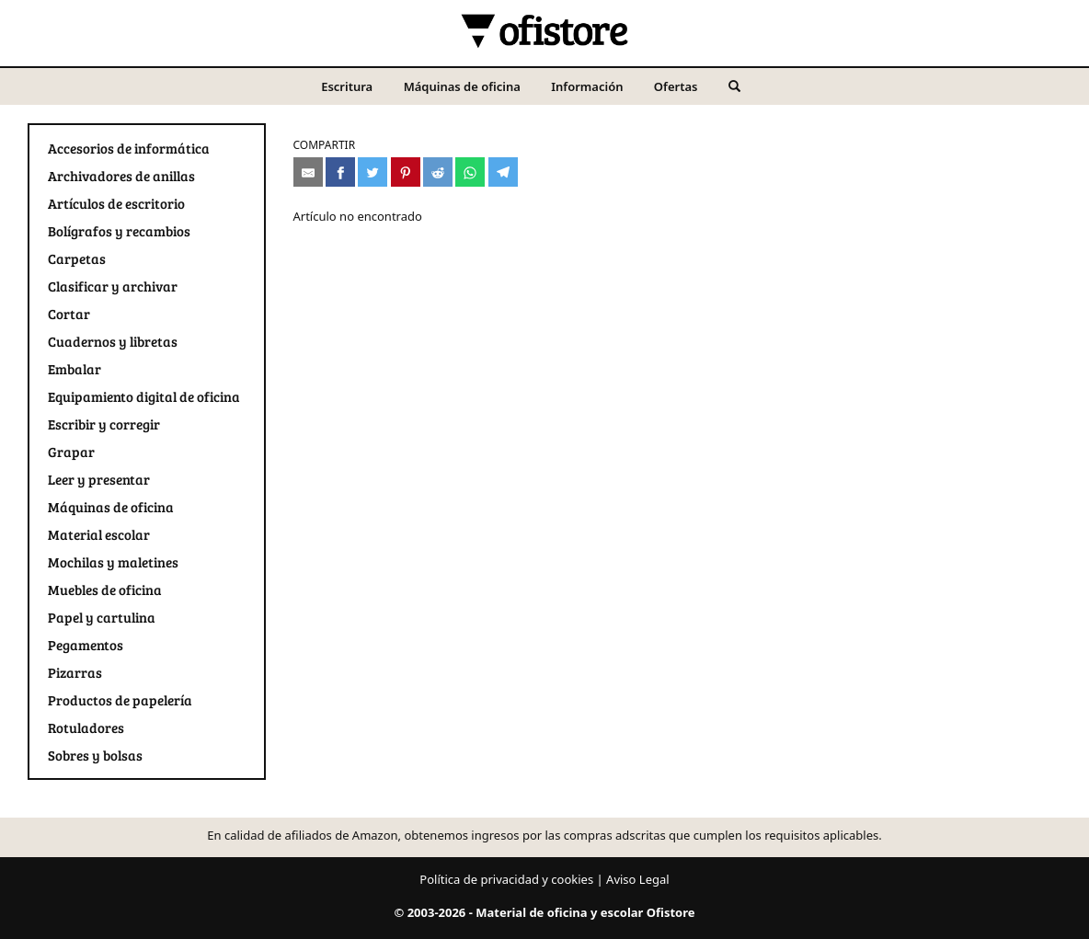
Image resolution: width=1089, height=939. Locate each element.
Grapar (71, 451)
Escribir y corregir (104, 424)
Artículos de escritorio (116, 203)
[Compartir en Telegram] (503, 172)
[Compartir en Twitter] (372, 172)
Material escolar (99, 534)
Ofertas (676, 86)
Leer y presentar (99, 479)
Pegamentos (85, 645)
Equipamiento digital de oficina (144, 396)
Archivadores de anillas (121, 175)
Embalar (74, 369)
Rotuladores (86, 727)
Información (587, 86)
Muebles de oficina (105, 589)
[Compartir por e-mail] (308, 172)
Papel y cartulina (101, 617)
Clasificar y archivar (113, 286)
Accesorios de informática (129, 148)
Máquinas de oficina (462, 86)
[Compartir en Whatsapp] (470, 172)
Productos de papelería (120, 700)
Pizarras (75, 672)
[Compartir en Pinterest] (405, 172)
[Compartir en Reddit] (438, 172)
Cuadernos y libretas (113, 341)
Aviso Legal (638, 879)
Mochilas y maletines (113, 562)
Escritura (347, 86)
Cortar (69, 313)
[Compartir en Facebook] (340, 172)
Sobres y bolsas (95, 755)
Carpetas (77, 258)
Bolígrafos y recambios (119, 231)
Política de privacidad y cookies (506, 879)
